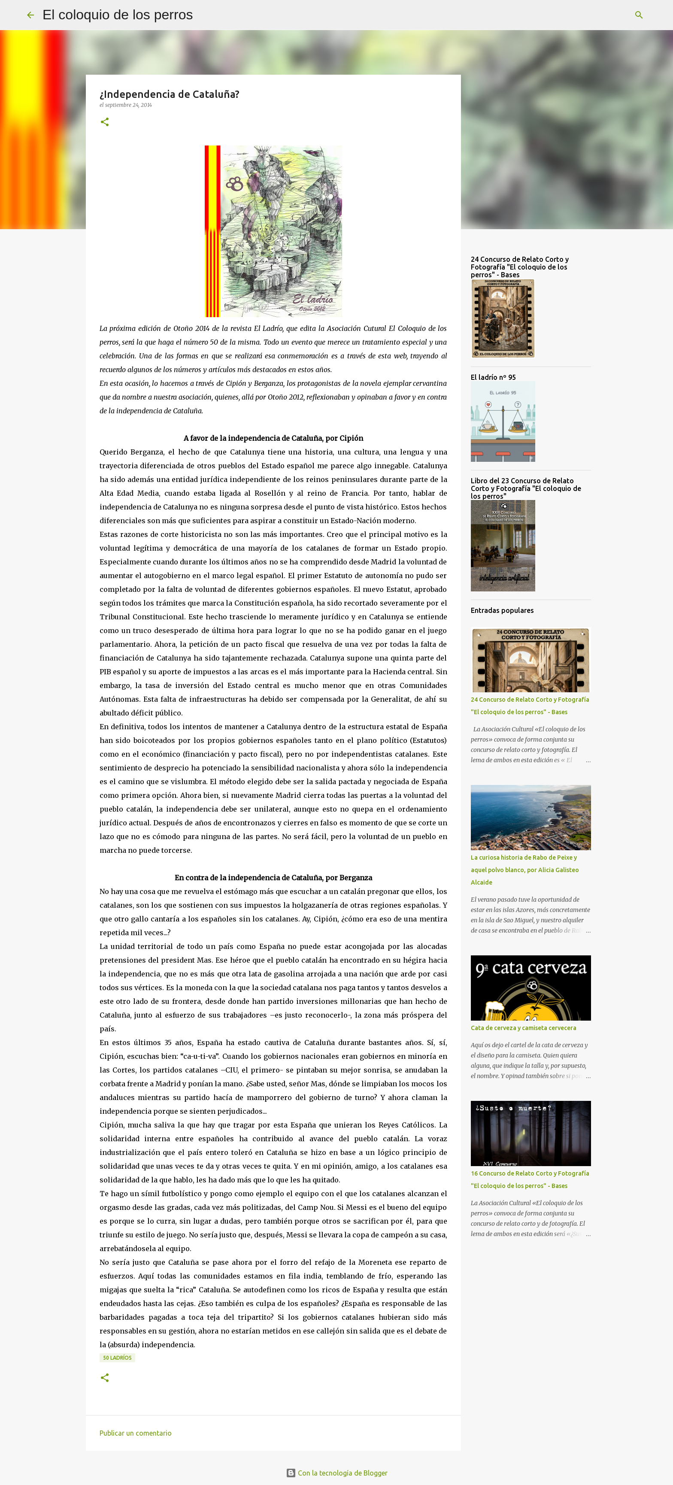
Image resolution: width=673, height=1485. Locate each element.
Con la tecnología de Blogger (337, 1473)
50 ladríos (117, 1358)
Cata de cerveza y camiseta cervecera (523, 1027)
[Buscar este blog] (603, 15)
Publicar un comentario (136, 1433)
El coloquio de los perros (117, 14)
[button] (105, 122)
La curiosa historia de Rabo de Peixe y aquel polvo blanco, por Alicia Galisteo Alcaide (525, 870)
